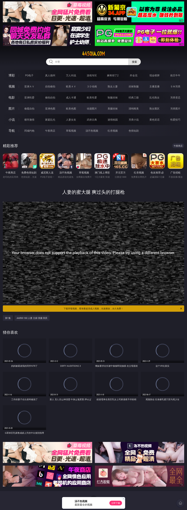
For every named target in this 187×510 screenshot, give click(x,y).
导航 (12, 130)
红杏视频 (113, 130)
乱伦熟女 (154, 97)
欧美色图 (71, 108)
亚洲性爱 (29, 97)
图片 (12, 108)
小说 (12, 119)
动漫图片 (92, 108)
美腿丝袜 (113, 108)
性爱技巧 (175, 119)
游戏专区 (92, 75)
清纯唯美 (134, 108)
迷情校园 (113, 119)
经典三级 (134, 97)
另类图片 (175, 108)
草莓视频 (71, 130)
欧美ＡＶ (71, 86)
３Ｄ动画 (92, 86)
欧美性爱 (92, 97)
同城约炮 (29, 130)
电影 (12, 97)
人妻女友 (71, 119)
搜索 (134, 62)
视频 (12, 86)
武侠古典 (92, 119)
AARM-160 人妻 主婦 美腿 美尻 (32, 317)
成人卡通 (71, 97)
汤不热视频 (92, 130)
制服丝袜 (113, 97)
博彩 (12, 75)
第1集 (8, 317)
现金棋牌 (154, 75)
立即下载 (115, 502)
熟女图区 (154, 108)
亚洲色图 (50, 108)
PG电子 (29, 75)
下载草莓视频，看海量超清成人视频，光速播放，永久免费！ (123, 308)
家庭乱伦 (50, 119)
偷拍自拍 (50, 97)
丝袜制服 (134, 86)
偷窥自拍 (29, 108)
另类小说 (134, 119)
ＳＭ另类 (175, 86)
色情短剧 (134, 130)
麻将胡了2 (113, 75)
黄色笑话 (154, 119)
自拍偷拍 (50, 86)
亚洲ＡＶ (29, 86)
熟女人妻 (113, 86)
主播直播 (154, 86)
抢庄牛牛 (175, 75)
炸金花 (133, 75)
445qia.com (93, 54)
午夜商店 (50, 130)
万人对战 (71, 75)
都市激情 (29, 119)
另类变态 (175, 97)
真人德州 (50, 75)
